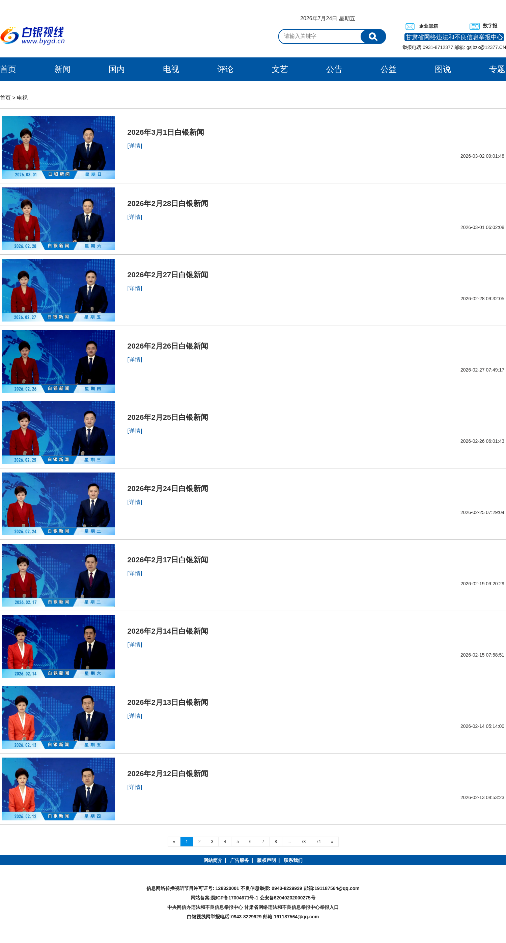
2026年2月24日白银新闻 (168, 488)
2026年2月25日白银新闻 (168, 417)
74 (318, 841)
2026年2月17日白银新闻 (168, 560)
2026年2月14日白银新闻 (168, 631)
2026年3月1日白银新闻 (166, 132)
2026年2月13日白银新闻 (168, 702)
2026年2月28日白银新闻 (168, 203)
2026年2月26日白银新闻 (168, 346)
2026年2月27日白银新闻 (168, 275)
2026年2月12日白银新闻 (168, 773)
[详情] (135, 146)
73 (303, 841)
